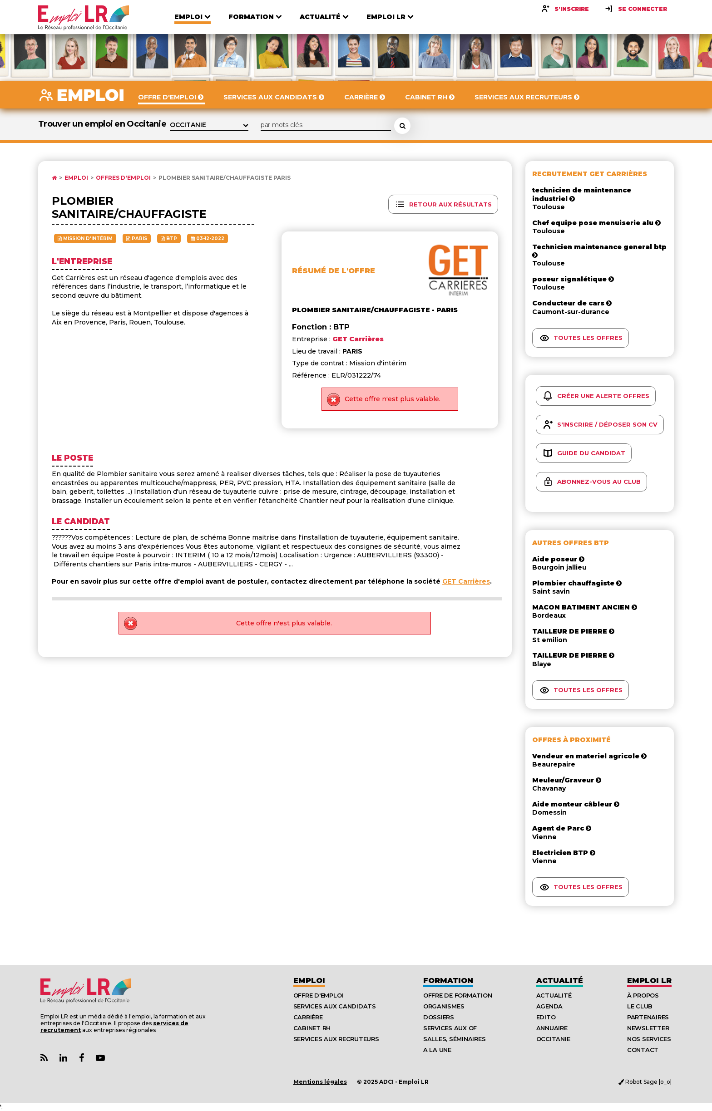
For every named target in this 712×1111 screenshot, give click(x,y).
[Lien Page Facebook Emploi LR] (81, 1058)
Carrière (308, 1017)
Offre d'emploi (318, 995)
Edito (546, 1017)
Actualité (559, 980)
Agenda (549, 1006)
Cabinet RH (312, 1028)
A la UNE (437, 1049)
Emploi (76, 178)
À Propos (643, 995)
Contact (642, 1049)
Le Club (640, 1006)
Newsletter (648, 1028)
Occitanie (553, 1038)
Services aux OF (450, 1028)
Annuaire (552, 1028)
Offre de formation (457, 995)
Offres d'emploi (123, 178)
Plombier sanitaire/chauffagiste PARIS (224, 178)
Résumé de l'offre (333, 270)
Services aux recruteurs (336, 1038)
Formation (448, 980)
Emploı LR (649, 980)
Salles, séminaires (454, 1038)
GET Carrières (466, 581)
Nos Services (649, 1038)
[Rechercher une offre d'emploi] (402, 126)
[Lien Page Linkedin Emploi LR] (63, 1058)
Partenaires (648, 1017)
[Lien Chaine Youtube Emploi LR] (100, 1058)
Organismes (443, 1006)
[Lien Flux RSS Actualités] (44, 1058)
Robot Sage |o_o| (645, 1081)
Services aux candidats (334, 1006)
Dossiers (438, 1017)
